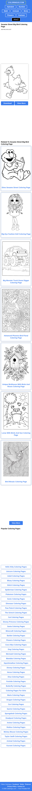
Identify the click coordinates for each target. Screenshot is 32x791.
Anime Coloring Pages (16, 723)
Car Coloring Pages (16, 704)
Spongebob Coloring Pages (16, 713)
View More (21, 103)
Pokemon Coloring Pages (16, 594)
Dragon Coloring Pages (15, 700)
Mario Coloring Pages (16, 695)
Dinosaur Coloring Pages (16, 603)
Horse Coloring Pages (16, 672)
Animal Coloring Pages (16, 741)
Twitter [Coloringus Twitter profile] (22, 784)
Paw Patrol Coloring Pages (16, 608)
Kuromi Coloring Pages (15, 746)
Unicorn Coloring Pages (16, 571)
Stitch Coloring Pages (16, 585)
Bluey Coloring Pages (16, 581)
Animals (15, 11)
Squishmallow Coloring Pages (16, 663)
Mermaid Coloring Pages (16, 654)
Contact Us (21, 786)
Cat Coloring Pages (16, 617)
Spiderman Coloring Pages (16, 590)
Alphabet (10, 7)
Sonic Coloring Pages (16, 599)
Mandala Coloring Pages (16, 658)
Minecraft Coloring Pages (16, 631)
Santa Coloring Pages (16, 626)
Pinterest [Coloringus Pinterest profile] (28, 784)
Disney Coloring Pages (16, 668)
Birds (26, 11)
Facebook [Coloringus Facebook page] (15, 784)
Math (6, 11)
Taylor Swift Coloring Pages (16, 736)
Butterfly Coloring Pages (16, 686)
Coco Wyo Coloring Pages (16, 645)
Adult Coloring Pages (16, 576)
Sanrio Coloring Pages (16, 709)
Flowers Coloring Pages (16, 640)
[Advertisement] (16, 47)
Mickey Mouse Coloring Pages (16, 732)
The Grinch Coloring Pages (16, 613)
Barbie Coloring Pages (16, 636)
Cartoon (21, 15)
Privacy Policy (12, 786)
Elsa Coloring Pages (16, 677)
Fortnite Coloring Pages (16, 681)
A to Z (16, 19)
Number (22, 7)
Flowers (10, 15)
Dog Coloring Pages (16, 649)
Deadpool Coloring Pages (16, 718)
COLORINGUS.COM (16, 2)
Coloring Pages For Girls (16, 691)
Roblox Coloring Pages (16, 727)
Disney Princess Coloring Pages (16, 622)
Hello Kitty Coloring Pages (16, 567)
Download (7, 103)
